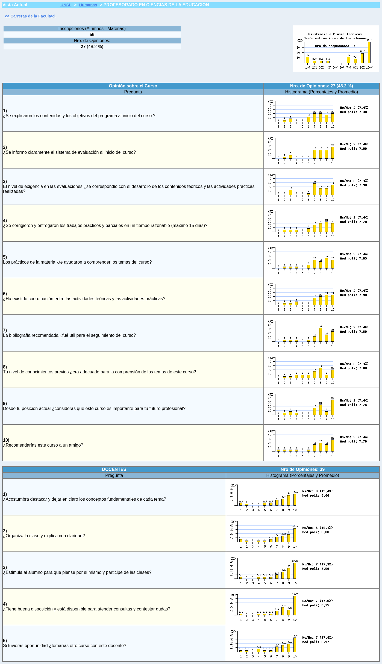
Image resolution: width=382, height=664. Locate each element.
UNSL (65, 5)
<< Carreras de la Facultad (30, 16)
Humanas (88, 5)
